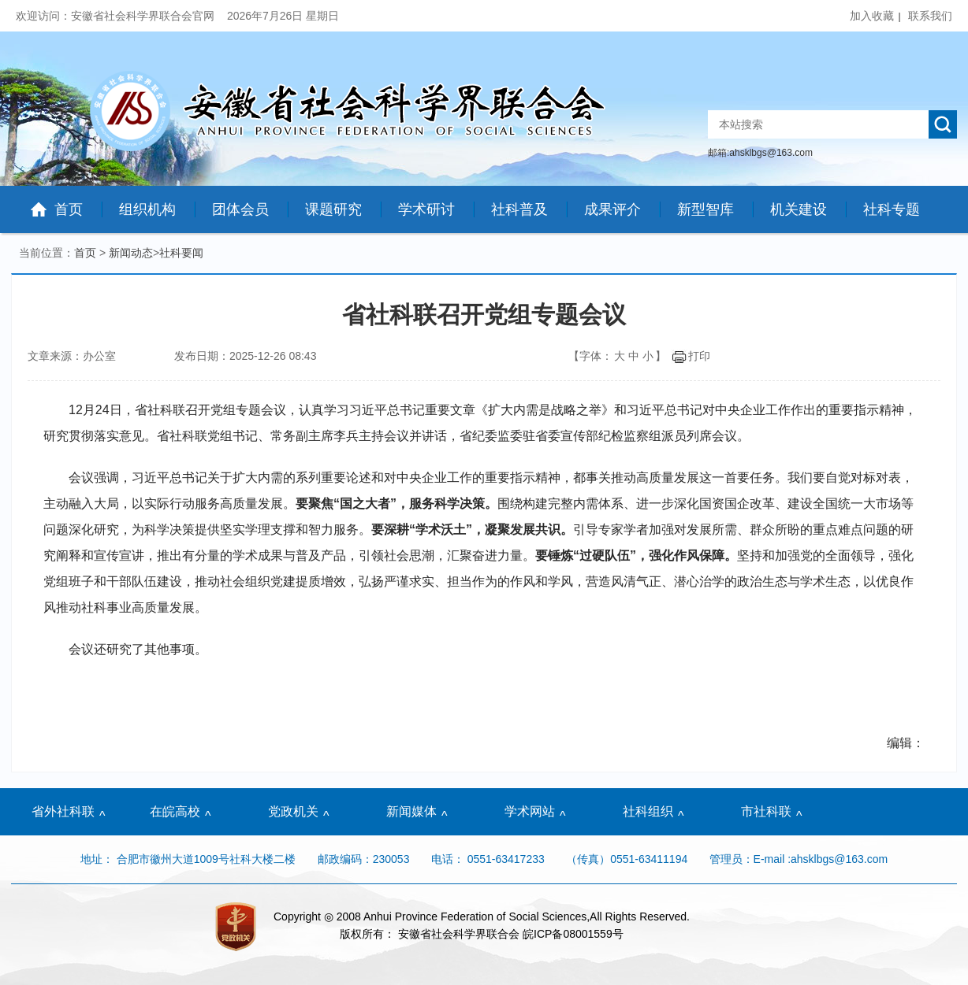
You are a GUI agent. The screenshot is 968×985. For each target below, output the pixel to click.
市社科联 (766, 811)
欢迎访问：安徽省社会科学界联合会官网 (117, 15)
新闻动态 (131, 252)
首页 (68, 209)
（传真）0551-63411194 (626, 859)
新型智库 (705, 209)
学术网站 (529, 811)
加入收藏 (872, 15)
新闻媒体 (411, 811)
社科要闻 (181, 252)
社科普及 (519, 209)
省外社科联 (63, 811)
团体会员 (240, 209)
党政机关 (293, 811)
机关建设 (798, 209)
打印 (690, 356)
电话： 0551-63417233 (488, 859)
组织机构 (147, 209)
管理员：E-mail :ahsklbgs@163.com (798, 859)
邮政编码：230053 (364, 859)
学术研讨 (426, 209)
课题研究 (333, 209)
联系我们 (930, 15)
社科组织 (648, 811)
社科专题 (891, 209)
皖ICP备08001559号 (573, 934)
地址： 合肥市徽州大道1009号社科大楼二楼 (189, 859)
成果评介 (612, 209)
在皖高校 (175, 811)
